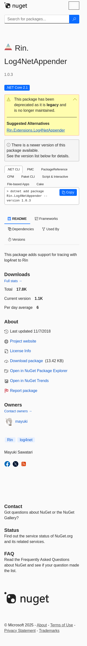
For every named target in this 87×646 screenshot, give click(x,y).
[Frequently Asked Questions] (9, 553)
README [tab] (17, 218)
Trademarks (49, 631)
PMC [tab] (30, 169)
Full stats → (13, 281)
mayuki (21, 421)
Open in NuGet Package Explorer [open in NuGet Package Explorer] (38, 371)
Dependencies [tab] (21, 229)
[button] (42, 105)
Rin (10, 440)
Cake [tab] (40, 184)
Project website (23, 341)
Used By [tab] (50, 229)
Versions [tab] (16, 239)
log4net (26, 440)
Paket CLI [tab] (28, 176)
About (42, 625)
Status (11, 530)
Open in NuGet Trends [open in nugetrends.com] (29, 381)
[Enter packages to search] (36, 19)
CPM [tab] (10, 176)
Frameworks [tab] (46, 218)
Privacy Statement (20, 631)
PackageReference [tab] (54, 169)
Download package (26, 361)
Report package (23, 391)
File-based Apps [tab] (18, 184)
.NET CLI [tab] (13, 169)
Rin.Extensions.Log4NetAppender (36, 130)
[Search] (74, 19)
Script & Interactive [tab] (55, 176)
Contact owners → (18, 411)
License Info (20, 351)
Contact (13, 506)
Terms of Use (61, 625)
